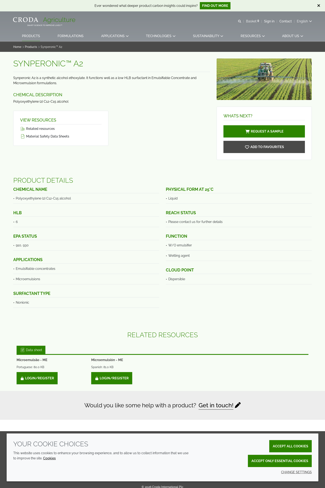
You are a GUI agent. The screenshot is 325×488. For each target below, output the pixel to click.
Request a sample (264, 131)
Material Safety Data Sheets (44, 136)
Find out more (215, 6)
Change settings (296, 472)
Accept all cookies (290, 446)
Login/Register (37, 378)
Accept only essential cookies (279, 461)
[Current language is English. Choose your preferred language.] (304, 21)
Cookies (49, 458)
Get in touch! (216, 405)
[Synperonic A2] (264, 147)
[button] (31, 36)
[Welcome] (44, 20)
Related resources (37, 129)
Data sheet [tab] (31, 350)
